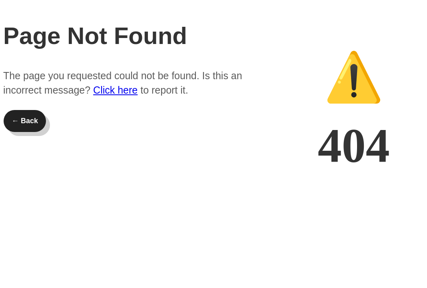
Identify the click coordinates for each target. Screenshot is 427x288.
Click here (115, 90)
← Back (25, 121)
